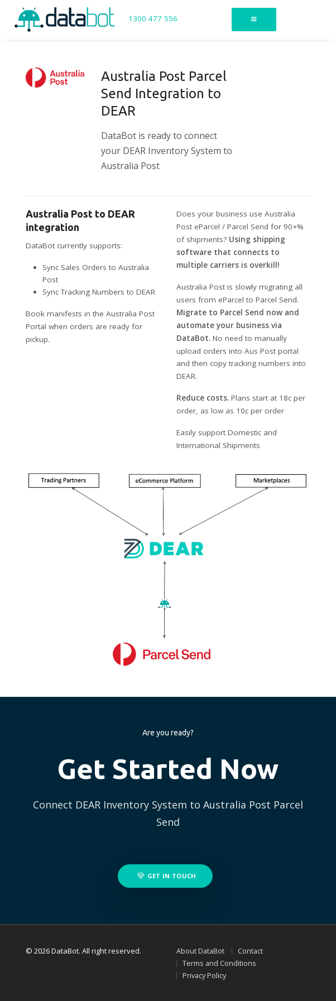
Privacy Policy (204, 975)
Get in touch (166, 876)
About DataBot (200, 951)
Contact (250, 951)
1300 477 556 (152, 19)
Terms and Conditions (219, 963)
